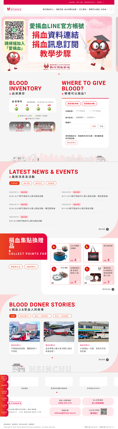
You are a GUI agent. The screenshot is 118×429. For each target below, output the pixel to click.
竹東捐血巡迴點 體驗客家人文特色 (24, 349)
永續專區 (99, 2)
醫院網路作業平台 (90, 2)
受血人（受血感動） (62, 316)
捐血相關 (4, 385)
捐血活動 (26, 183)
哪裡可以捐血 (94, 9)
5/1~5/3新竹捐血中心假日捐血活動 (77, 208)
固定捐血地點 (73, 104)
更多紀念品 (107, 289)
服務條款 (15, 424)
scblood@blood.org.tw (65, 413)
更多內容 (102, 229)
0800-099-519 (65, 403)
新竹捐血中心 (48, 9)
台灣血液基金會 (4, 392)
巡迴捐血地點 (89, 104)
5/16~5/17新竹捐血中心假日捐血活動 (26, 196)
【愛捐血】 (94, 413)
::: (68, 2)
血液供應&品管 (70, 9)
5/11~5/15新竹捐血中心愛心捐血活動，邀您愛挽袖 (85, 196)
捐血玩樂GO (24, 316)
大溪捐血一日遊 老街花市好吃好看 (93, 349)
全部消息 (14, 183)
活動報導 (51, 183)
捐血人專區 (79, 2)
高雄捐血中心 (4, 413)
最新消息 (59, 9)
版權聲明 (31, 424)
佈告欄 (103, 9)
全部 (12, 316)
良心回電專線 (98, 403)
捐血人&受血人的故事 (4, 378)
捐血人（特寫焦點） (42, 316)
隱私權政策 (7, 424)
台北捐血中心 (4, 399)
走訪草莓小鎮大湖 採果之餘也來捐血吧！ (59, 349)
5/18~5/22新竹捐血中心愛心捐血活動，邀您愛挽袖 (32, 208)
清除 (102, 126)
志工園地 (82, 9)
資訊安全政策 (23, 424)
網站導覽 (72, 2)
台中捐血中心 (4, 406)
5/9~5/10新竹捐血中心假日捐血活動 (25, 221)
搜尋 (94, 126)
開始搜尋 (70, 143)
